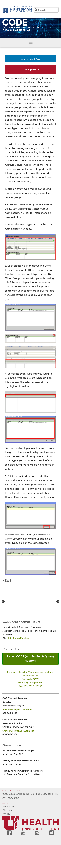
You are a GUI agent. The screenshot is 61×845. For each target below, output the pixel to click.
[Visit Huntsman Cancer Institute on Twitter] (51, 834)
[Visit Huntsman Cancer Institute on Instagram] (37, 834)
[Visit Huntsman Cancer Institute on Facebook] (9, 834)
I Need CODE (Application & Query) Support (30, 658)
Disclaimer (7, 810)
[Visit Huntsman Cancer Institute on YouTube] (23, 834)
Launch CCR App (30, 58)
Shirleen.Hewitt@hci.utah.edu (18, 730)
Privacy (6, 813)
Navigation (30, 69)
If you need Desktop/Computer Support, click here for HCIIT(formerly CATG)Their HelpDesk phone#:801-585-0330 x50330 (31, 678)
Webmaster (8, 806)
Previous (3, 601)
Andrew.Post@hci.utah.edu (17, 709)
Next (57, 601)
